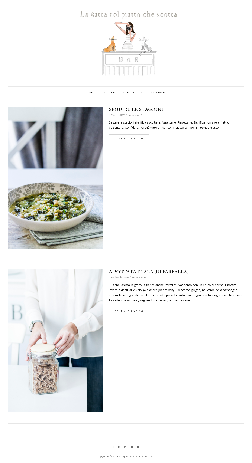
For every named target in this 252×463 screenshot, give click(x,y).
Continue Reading (128, 138)
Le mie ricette (133, 92)
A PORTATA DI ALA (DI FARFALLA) (149, 271)
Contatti (158, 92)
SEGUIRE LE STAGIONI (136, 109)
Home (91, 92)
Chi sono (109, 92)
